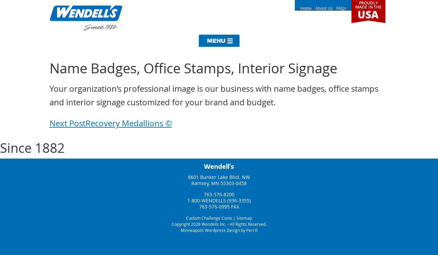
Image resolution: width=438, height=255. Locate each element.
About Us (324, 8)
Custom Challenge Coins (209, 218)
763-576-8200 (219, 194)
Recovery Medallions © (111, 123)
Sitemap (244, 218)
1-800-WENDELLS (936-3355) (219, 200)
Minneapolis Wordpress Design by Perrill (219, 230)
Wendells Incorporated (86, 18)
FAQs (341, 8)
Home (306, 8)
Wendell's (219, 166)
